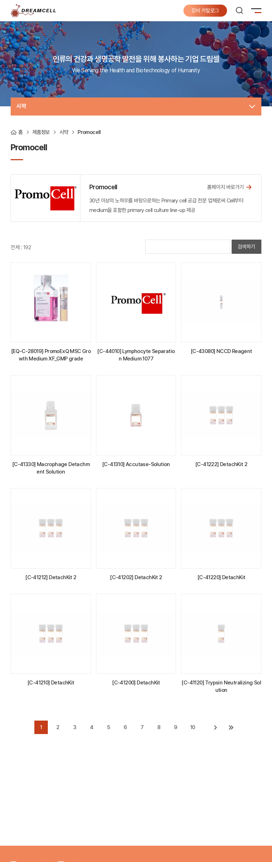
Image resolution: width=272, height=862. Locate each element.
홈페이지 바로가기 (229, 187)
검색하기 (246, 247)
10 (192, 727)
